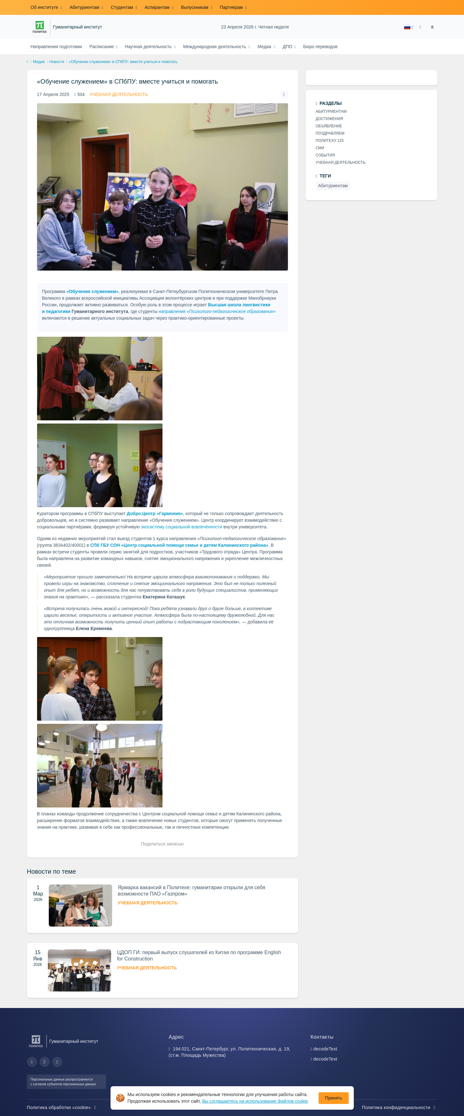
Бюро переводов (320, 46)
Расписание (102, 46)
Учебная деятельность (119, 94)
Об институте (45, 7)
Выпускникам (195, 7)
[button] (408, 27)
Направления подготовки (56, 46)
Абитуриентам (85, 7)
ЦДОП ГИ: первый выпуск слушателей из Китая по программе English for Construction (199, 955)
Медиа (264, 46)
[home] (27, 62)
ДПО (288, 46)
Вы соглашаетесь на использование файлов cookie (255, 1101)
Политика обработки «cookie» (62, 1107)
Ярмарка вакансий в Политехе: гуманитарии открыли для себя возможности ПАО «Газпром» (191, 890)
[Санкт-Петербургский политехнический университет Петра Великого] (40, 27)
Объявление (329, 126)
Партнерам (232, 7)
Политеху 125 (330, 140)
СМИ (320, 148)
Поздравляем (330, 133)
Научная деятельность (149, 46)
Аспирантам (158, 7)
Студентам (122, 7)
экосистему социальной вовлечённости (181, 526)
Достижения (329, 119)
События (325, 155)
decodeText (325, 1048)
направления (217, 311)
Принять (333, 1097)
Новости (56, 62)
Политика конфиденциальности (399, 1107)
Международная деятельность (215, 46)
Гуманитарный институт (77, 27)
